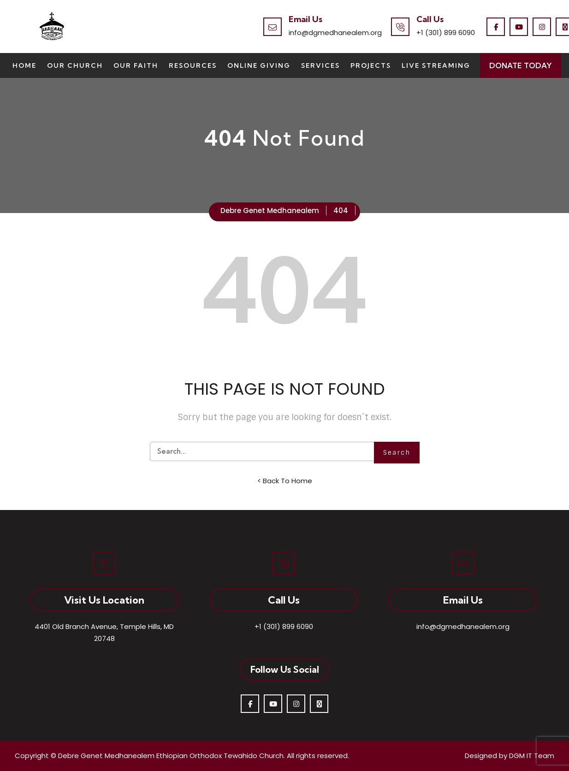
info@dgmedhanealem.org (335, 32)
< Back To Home (284, 481)
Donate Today (520, 65)
